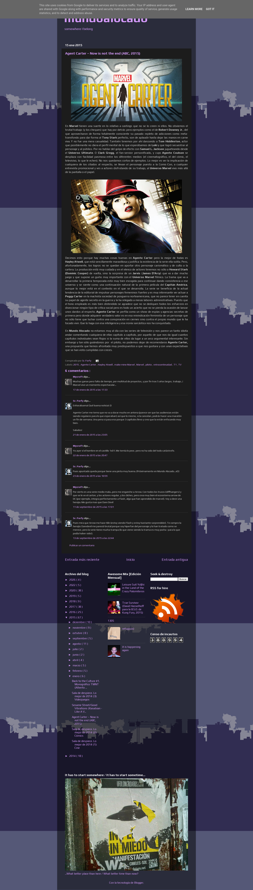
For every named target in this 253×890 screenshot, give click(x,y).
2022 (72, 585)
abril (76, 660)
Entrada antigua (175, 559)
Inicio (130, 559)
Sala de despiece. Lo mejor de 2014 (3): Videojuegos (84, 696)
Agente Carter (89, 364)
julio (75, 649)
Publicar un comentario (81, 545)
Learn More (193, 9)
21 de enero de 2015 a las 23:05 (90, 434)
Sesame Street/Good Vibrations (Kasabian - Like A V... (87, 708)
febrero (77, 670)
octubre (78, 633)
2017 (72, 606)
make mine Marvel (124, 364)
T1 (175, 364)
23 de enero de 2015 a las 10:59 (90, 476)
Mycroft (78, 376)
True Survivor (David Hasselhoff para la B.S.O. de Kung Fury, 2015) (133, 607)
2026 (72, 579)
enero (76, 676)
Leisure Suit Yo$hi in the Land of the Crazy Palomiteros (133, 588)
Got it (210, 9)
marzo (77, 665)
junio (76, 654)
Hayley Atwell (105, 364)
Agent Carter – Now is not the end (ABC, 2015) (85, 720)
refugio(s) (128, 628)
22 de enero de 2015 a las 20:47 (90, 455)
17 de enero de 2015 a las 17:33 (90, 389)
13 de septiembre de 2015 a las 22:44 (93, 538)
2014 (72, 756)
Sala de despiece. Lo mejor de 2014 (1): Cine (84, 744)
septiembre (80, 638)
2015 (76, 364)
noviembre (79, 627)
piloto (149, 364)
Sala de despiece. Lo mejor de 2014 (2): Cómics (84, 732)
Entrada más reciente (82, 559)
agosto (77, 643)
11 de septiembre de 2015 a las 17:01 (93, 507)
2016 (72, 612)
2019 (72, 596)
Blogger (138, 882)
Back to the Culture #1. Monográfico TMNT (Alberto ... (86, 684)
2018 (72, 601)
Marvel (140, 364)
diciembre (79, 622)
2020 (72, 590)
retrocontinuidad (163, 364)
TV (180, 364)
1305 (111, 620)
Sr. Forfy (78, 400)
